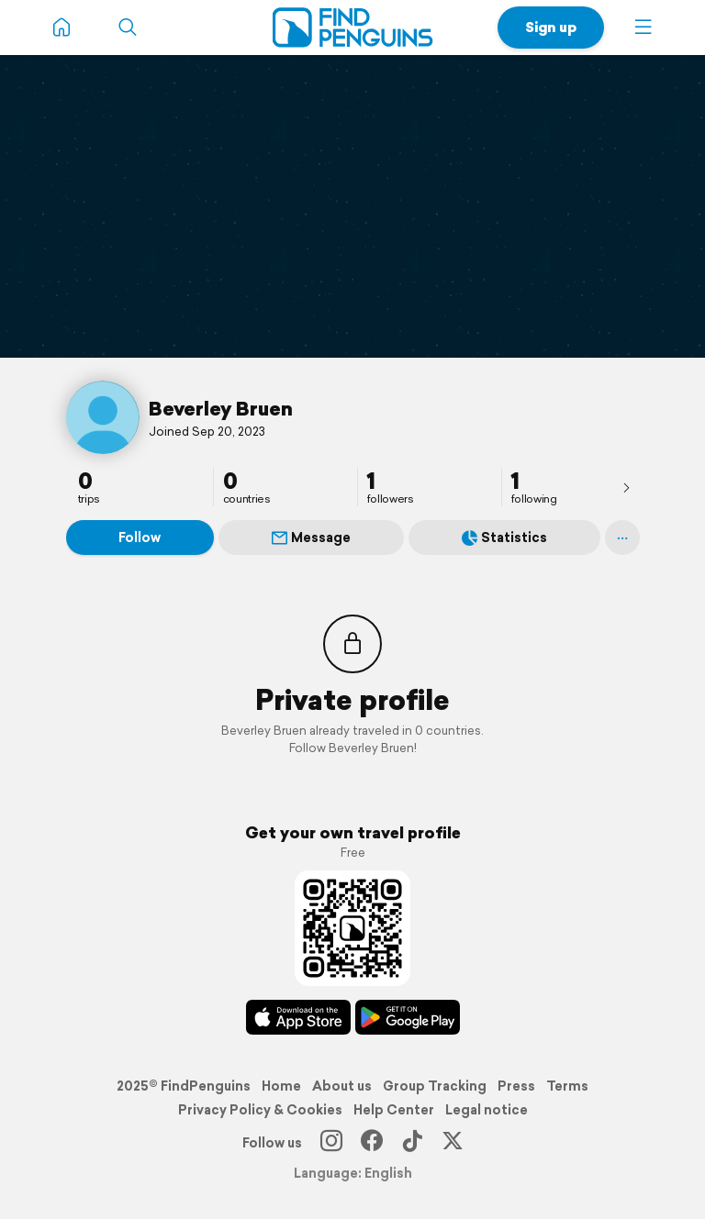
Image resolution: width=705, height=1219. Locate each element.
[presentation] (626, 487)
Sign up (550, 27)
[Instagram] (331, 1143)
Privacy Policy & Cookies (260, 1110)
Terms (567, 1086)
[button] (643, 27)
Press (516, 1086)
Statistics (504, 537)
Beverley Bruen (221, 408)
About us (342, 1086)
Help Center (393, 1110)
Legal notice (486, 1110)
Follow (139, 537)
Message (311, 537)
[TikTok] (412, 1143)
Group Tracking (435, 1086)
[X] (453, 1143)
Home (281, 1086)
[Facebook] (372, 1143)
